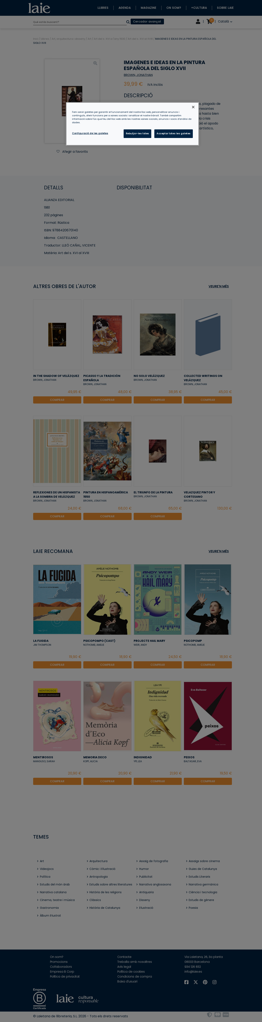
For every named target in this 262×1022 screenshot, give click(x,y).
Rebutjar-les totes (137, 133)
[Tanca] (193, 107)
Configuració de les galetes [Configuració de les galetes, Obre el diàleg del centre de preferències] (90, 133)
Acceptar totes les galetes (174, 133)
